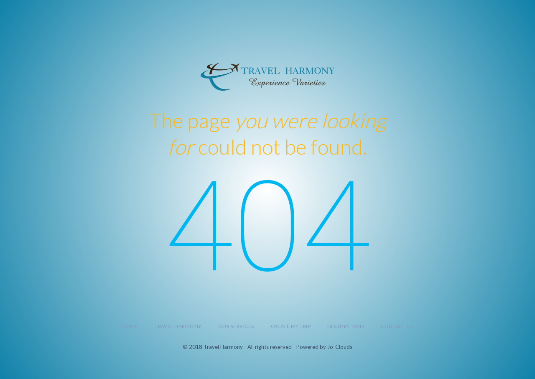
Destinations (345, 326)
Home (130, 326)
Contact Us (397, 326)
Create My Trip (291, 326)
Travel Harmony (178, 326)
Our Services (236, 326)
